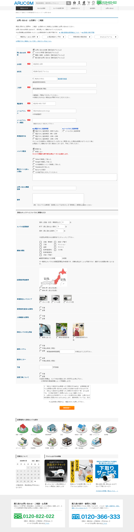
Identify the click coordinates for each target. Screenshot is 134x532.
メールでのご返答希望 (72, 131)
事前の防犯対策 (62, 337)
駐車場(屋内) (46, 252)
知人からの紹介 (40, 169)
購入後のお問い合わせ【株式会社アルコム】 (50, 58)
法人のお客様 (41, 8)
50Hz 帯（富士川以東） (50, 288)
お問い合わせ (110, 8)
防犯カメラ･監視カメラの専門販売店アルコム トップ (29, 12)
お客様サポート (75, 8)
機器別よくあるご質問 (27, 37)
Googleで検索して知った (43, 162)
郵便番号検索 (62, 79)
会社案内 (92, 8)
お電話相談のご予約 (54, 37)
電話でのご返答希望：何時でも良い (47, 131)
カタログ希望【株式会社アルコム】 (47, 52)
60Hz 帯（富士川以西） (50, 290)
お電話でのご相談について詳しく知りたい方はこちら (34, 41)
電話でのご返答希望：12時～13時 (46, 136)
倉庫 (43, 247)
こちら (47, 523)
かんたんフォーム (106, 37)
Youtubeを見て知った (42, 167)
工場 (43, 245)
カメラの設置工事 (58, 8)
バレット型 (45, 302)
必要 (43, 310)
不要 (43, 308)
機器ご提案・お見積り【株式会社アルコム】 (50, 55)
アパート (59, 247)
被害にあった (45, 337)
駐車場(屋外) (46, 250)
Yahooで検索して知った (43, 159)
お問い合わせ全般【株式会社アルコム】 (48, 50)
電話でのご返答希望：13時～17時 (46, 139)
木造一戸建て (46, 255)
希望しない (39, 151)
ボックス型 (69, 302)
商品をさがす (24, 8)
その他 (58, 250)
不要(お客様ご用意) (47, 348)
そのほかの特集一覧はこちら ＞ (107, 491)
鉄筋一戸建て (60, 242)
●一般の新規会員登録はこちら (69, 32)
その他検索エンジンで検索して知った (48, 164)
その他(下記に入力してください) (46, 172)
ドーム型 (56, 302)
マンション (59, 245)
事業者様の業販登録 (80, 37)
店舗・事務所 (46, 242)
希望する (38, 149)
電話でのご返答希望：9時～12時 (46, 133)
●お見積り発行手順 (88, 32)
